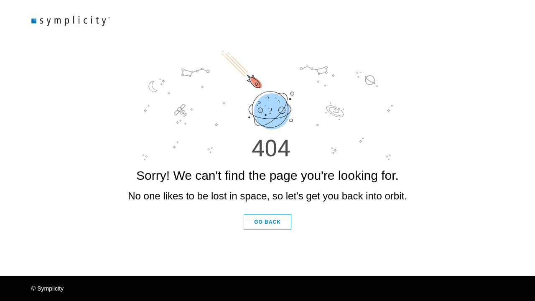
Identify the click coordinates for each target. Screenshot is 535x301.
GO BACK (267, 222)
